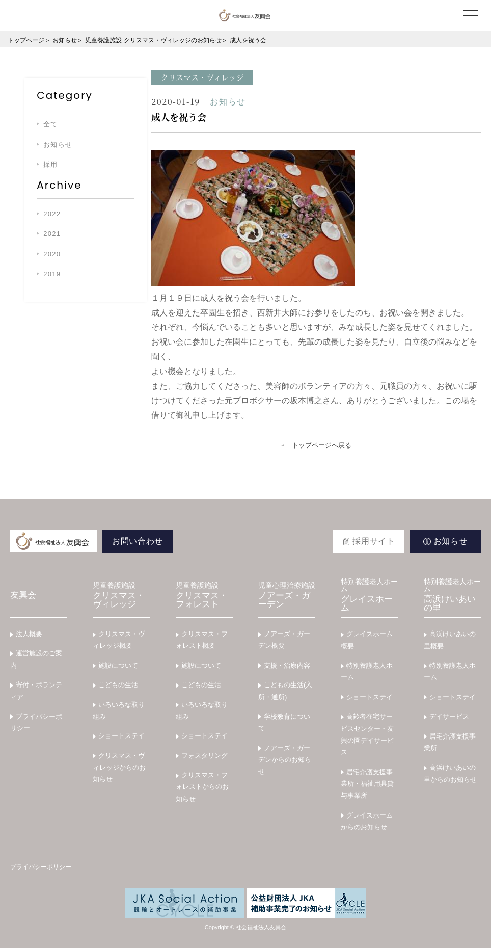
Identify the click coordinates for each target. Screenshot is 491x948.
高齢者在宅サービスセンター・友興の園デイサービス (367, 734)
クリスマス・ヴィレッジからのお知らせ (119, 767)
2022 (52, 214)
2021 (52, 234)
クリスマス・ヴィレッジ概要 (119, 639)
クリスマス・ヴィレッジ (121, 596)
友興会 (23, 595)
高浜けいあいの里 (452, 595)
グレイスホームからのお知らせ (367, 821)
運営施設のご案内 (36, 659)
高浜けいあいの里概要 (450, 639)
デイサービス (449, 716)
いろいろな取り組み (119, 710)
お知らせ (57, 144)
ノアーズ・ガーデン (286, 596)
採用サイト (373, 541)
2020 (52, 254)
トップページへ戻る (321, 445)
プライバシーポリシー (36, 722)
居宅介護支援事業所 (450, 742)
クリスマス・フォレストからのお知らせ (202, 787)
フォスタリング (204, 755)
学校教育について (284, 722)
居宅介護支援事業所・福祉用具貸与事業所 (367, 784)
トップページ (26, 40)
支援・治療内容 (287, 665)
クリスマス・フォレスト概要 (202, 639)
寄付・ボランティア (36, 690)
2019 (52, 274)
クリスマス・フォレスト (204, 596)
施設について (118, 665)
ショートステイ (121, 736)
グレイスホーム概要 (367, 639)
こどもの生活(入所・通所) (285, 690)
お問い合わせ (137, 541)
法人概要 (29, 634)
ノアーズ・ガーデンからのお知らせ (284, 760)
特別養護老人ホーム (367, 671)
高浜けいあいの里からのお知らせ (450, 773)
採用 (50, 164)
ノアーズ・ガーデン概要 (284, 639)
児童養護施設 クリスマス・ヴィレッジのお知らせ (153, 40)
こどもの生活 (118, 685)
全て (50, 124)
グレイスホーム (369, 595)
